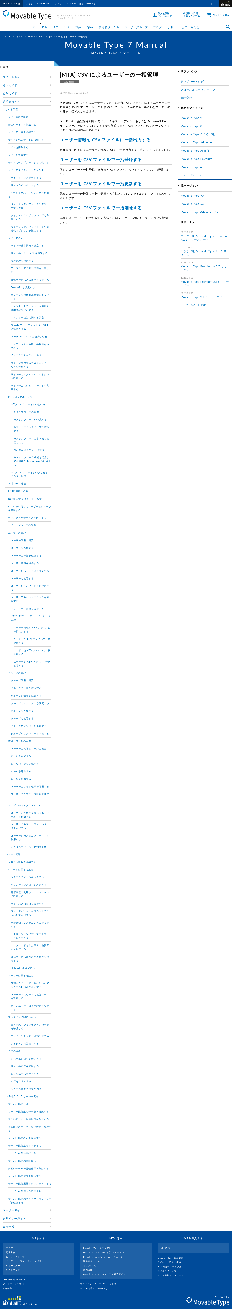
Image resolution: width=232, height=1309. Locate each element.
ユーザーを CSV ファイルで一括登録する (101, 159)
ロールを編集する (21, 771)
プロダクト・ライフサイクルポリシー (26, 1261)
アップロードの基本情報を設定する (30, 270)
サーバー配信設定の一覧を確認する (28, 1111)
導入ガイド (10, 85)
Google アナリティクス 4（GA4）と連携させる (31, 327)
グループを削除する (22, 718)
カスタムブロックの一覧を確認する (31, 429)
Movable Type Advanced (197, 142)
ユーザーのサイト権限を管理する (30, 786)
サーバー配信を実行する (22, 1153)
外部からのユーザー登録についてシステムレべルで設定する (30, 985)
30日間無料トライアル (171, 1266)
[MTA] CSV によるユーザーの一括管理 (30, 618)
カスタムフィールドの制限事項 (29, 846)
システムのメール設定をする (27, 877)
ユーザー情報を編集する (25, 563)
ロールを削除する (21, 778)
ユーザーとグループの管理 (20, 525)
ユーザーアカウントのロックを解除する (30, 599)
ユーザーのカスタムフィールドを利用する (30, 837)
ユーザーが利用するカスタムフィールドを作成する (30, 814)
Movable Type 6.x (192, 203)
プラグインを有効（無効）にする (30, 1035)
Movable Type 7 (36, 36)
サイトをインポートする (25, 185)
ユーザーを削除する (22, 578)
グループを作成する (22, 710)
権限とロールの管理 (19, 741)
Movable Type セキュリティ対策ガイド (104, 1274)
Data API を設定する (23, 287)
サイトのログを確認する (25, 1066)
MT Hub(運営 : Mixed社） (95, 1288)
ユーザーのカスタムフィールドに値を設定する (30, 826)
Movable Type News (15, 1279)
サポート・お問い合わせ (183, 27)
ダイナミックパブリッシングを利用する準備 (30, 205)
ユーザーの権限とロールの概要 (29, 748)
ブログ (157, 27)
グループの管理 (17, 672)
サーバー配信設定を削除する (24, 1145)
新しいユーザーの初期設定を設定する (30, 1007)
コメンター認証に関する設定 (27, 317)
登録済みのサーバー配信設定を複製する (29, 1128)
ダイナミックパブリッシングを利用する (29, 194)
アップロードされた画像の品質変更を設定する (30, 947)
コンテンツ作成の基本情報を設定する (30, 296)
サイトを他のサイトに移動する (26, 139)
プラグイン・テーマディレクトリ (44, 3)
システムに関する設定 (21, 869)
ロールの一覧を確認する (25, 763)
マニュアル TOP (192, 175)
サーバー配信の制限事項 (22, 1160)
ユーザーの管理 (17, 532)
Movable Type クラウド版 (198, 134)
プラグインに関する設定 (22, 1017)
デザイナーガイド (14, 1218)
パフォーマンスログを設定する (29, 884)
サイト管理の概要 (18, 116)
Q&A (90, 27)
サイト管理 (11, 109)
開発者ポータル (109, 27)
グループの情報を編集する (26, 695)
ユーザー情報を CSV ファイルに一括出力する (105, 139)
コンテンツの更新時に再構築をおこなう (30, 346)
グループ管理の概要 (22, 680)
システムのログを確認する (26, 1058)
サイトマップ (13, 1270)
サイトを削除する (18, 147)
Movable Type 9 (191, 117)
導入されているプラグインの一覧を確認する (30, 1026)
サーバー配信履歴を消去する (24, 1191)
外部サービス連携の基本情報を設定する (30, 958)
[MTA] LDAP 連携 (15, 483)
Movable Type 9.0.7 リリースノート (205, 297)
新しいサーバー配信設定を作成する (28, 1119)
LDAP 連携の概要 (18, 491)
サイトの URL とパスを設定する (29, 253)
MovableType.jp (12, 3)
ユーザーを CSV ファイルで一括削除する (101, 207)
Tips (78, 27)
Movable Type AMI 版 (195, 150)
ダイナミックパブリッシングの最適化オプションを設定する (30, 228)
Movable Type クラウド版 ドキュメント (104, 1252)
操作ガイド (10, 93)
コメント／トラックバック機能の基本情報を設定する (30, 308)
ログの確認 (14, 1051)
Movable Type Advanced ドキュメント (104, 1256)
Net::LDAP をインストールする (26, 498)
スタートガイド (13, 77)
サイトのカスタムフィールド (24, 355)
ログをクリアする (21, 1081)
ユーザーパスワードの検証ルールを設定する (30, 996)
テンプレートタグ (192, 81)
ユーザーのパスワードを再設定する (30, 587)
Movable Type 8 (191, 126)
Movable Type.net (194, 167)
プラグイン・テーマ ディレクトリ (99, 1284)
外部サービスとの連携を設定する (30, 279)
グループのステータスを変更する (30, 703)
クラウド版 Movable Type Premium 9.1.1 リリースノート (204, 237)
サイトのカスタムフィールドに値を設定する (30, 376)
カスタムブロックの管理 (25, 412)
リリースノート (14, 1265)
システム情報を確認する (22, 862)
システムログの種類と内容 (26, 1088)
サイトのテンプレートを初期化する (28, 162)
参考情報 (8, 1226)
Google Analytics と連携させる (29, 336)
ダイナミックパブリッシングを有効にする (30, 217)
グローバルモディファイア (198, 89)
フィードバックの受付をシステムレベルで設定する (30, 913)
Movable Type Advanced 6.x (200, 212)
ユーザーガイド (13, 1210)
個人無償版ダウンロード (172, 1275)
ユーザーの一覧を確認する (26, 555)
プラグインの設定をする (25, 1043)
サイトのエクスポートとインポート (28, 170)
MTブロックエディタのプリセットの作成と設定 (31, 474)
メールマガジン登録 (15, 1284)
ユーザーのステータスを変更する (30, 570)
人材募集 (9, 1288)
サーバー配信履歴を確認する (24, 1175)
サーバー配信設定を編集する (24, 1138)
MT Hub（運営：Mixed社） (82, 3)
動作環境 (88, 1270)
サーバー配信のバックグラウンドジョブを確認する (29, 1200)
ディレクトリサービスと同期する (27, 517)
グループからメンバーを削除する (30, 733)
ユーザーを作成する (22, 547)
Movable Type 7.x (192, 195)
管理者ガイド (11, 101)
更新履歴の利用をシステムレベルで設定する (30, 894)
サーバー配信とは (18, 1103)
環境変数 (186, 97)
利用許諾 (165, 1248)
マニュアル (40, 27)
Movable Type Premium (198, 158)
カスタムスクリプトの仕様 (29, 449)
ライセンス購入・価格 (171, 1262)
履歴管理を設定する (22, 260)
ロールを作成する (21, 756)
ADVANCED (69, 82)
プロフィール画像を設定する (27, 608)
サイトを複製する (18, 154)
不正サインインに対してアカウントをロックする (30, 936)
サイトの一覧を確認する (22, 132)
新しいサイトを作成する (22, 124)
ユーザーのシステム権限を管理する (30, 796)
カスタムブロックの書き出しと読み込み (31, 440)
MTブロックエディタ (20, 396)
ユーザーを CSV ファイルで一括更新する (101, 183)
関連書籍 (10, 1252)
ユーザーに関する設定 (21, 975)
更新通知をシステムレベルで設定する (30, 924)
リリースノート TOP (195, 304)
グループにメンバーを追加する (29, 725)
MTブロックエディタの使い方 (28, 404)
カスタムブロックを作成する (30, 419)
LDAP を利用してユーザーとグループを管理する (29, 508)
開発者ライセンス (168, 1271)
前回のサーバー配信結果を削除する (28, 1168)
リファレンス (61, 27)
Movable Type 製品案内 (172, 1258)
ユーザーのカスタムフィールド (26, 805)
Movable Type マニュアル (97, 1248)
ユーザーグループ (136, 27)
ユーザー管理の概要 (22, 540)
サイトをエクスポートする (26, 177)
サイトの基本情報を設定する (27, 245)
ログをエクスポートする (25, 1073)
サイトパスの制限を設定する (27, 903)
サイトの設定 (15, 237)
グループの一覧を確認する (26, 688)
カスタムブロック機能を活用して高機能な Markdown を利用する (32, 461)
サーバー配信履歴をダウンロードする (29, 1183)
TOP (5, 36)
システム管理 (13, 854)
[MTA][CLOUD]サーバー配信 (22, 1096)
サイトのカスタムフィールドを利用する (30, 387)
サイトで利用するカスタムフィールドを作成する (30, 364)
